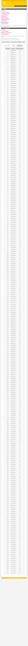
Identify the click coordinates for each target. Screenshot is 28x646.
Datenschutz (16, 645)
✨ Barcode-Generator (5, 34)
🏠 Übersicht (3, 10)
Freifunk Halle (8, 645)
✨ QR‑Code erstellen (4, 31)
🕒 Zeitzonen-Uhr (4, 20)
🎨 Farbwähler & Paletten (5, 13)
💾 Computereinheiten (5, 22)
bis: (14, 45)
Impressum (12, 645)
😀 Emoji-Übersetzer (4, 23)
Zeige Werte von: (8, 45)
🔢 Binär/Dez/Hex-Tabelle (5, 19)
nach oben (20, 645)
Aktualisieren (19, 45)
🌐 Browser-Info (4, 16)
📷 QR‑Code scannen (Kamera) (6, 32)
